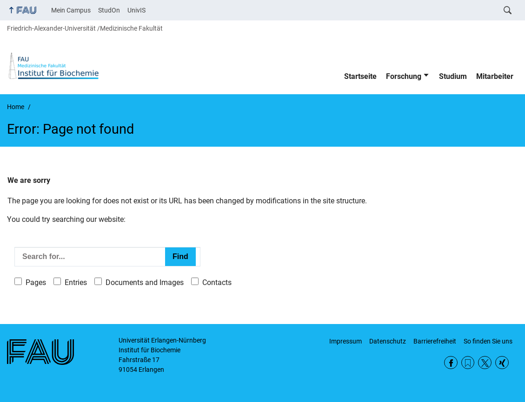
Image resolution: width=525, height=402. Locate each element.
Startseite (360, 76)
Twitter (485, 363)
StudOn (109, 10)
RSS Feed (468, 363)
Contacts (217, 282)
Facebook (451, 363)
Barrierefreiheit (434, 341)
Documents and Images (145, 282)
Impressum (345, 341)
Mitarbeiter (494, 76)
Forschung (403, 76)
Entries (76, 282)
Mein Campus (71, 10)
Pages (36, 282)
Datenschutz (387, 341)
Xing (502, 363)
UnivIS (136, 10)
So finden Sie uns (488, 341)
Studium (453, 76)
